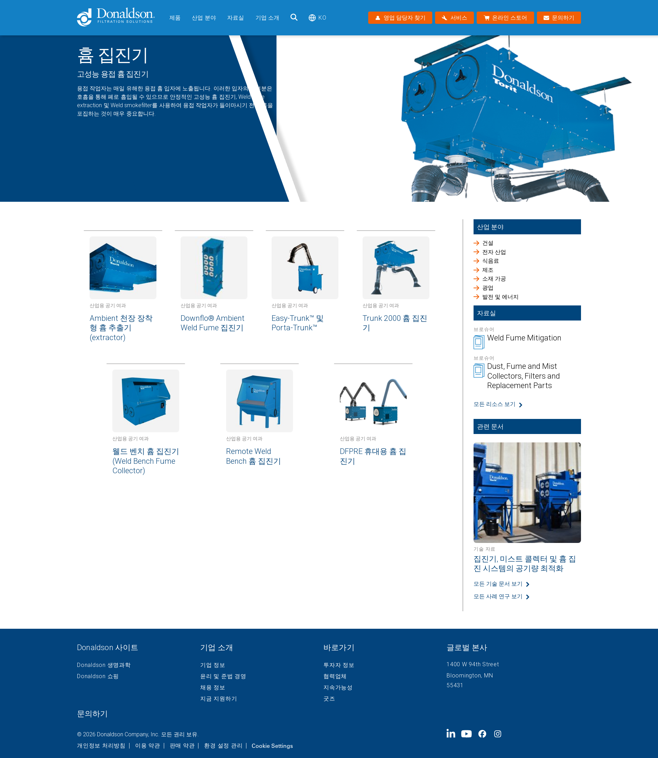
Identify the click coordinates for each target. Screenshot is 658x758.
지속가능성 (338, 687)
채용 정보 (212, 687)
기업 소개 (267, 17)
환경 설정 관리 (223, 746)
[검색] (294, 18)
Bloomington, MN (470, 675)
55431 (455, 685)
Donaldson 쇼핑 (98, 676)
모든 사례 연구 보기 (498, 596)
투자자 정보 (339, 665)
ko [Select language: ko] (317, 17)
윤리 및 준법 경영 (223, 676)
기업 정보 (212, 665)
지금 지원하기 (218, 699)
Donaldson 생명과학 (104, 665)
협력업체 (335, 676)
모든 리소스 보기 (495, 404)
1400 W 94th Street (473, 664)
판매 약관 (182, 746)
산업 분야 (204, 17)
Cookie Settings (272, 746)
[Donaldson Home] (120, 17)
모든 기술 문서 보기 (498, 583)
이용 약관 (147, 746)
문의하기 (92, 713)
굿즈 (329, 699)
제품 (175, 17)
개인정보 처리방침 (101, 746)
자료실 (235, 17)
